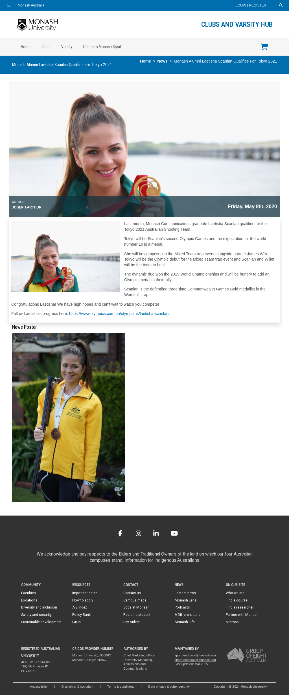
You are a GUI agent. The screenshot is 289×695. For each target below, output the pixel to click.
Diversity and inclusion (39, 607)
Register (257, 5)
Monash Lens (185, 600)
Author (18, 202)
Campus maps (134, 600)
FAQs (76, 622)
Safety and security (36, 615)
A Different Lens (187, 615)
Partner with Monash (242, 615)
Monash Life (185, 622)
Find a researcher (239, 607)
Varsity (66, 47)
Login (241, 5)
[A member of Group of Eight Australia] (247, 654)
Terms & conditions (120, 686)
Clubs (46, 47)
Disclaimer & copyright (77, 686)
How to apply (82, 600)
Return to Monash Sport (102, 47)
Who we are (235, 593)
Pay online (131, 622)
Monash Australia (31, 5)
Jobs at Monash (136, 607)
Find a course (237, 600)
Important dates (85, 593)
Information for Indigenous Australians (161, 560)
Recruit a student (136, 615)
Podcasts (182, 607)
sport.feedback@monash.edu (195, 659)
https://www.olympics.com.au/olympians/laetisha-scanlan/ (119, 313)
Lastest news (185, 593)
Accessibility (39, 686)
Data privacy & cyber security (169, 686)
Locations (29, 600)
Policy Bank (81, 615)
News (162, 61)
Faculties (28, 593)
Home (25, 47)
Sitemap (232, 622)
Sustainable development (41, 622)
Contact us (132, 593)
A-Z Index (79, 607)
